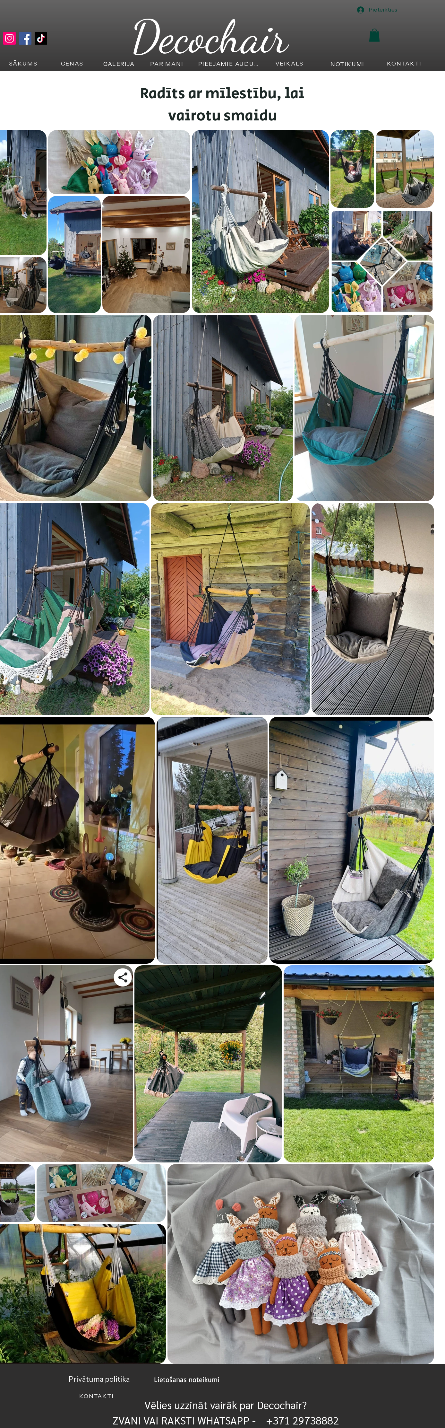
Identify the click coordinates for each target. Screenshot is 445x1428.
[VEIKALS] (290, 63)
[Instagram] (9, 38)
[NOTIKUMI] (348, 64)
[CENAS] (73, 63)
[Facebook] (25, 38)
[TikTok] (41, 38)
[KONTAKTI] (405, 63)
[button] (374, 35)
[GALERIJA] (120, 63)
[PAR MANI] (167, 63)
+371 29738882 (301, 1420)
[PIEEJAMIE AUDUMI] (230, 63)
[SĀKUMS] (24, 63)
